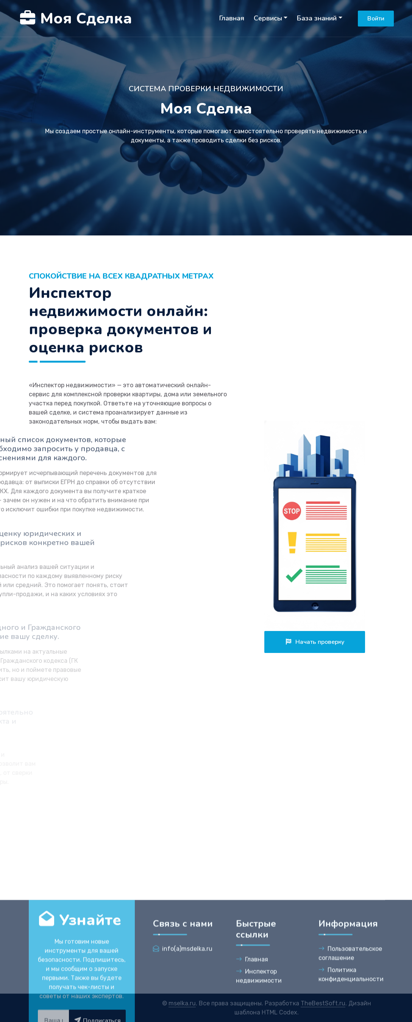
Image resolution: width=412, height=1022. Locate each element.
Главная (231, 18)
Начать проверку (315, 642)
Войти (375, 18)
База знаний (317, 18)
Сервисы (268, 18)
